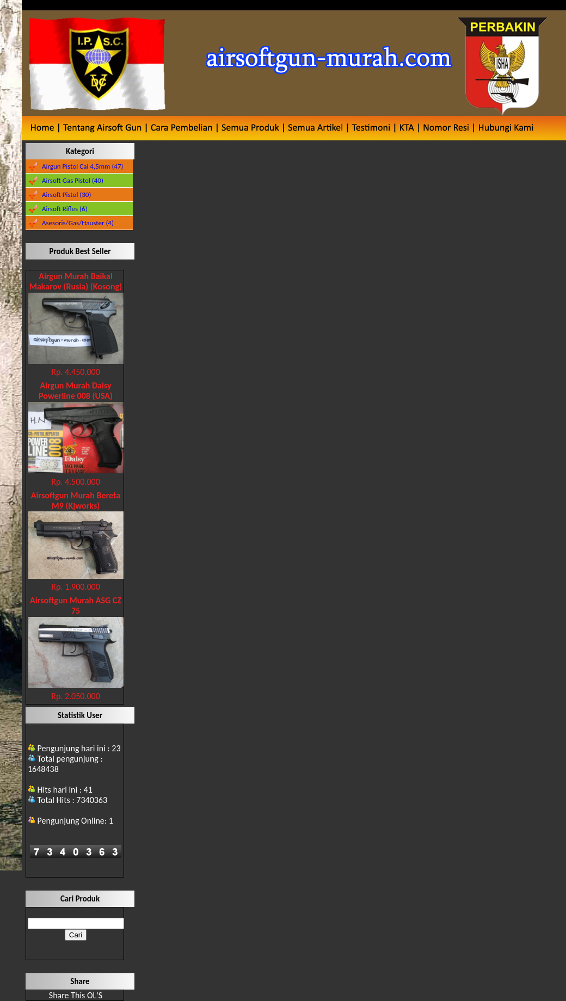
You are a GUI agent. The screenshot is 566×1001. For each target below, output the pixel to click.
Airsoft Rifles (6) (65, 209)
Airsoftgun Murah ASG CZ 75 (75, 605)
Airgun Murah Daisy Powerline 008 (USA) (76, 390)
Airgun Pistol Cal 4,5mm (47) (83, 166)
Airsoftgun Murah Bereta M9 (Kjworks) (75, 500)
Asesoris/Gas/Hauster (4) (78, 223)
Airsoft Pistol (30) (66, 194)
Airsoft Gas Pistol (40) (72, 180)
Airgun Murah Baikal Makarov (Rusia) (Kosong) (75, 281)
